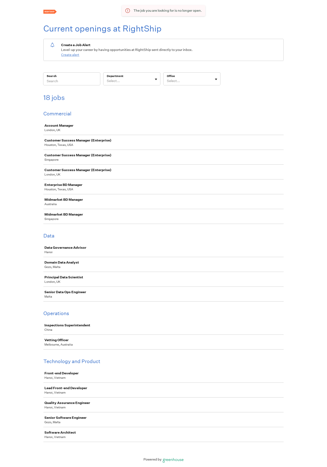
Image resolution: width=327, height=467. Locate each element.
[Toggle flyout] (155, 79)
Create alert (70, 55)
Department (115, 76)
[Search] (71, 81)
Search (52, 76)
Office (171, 76)
